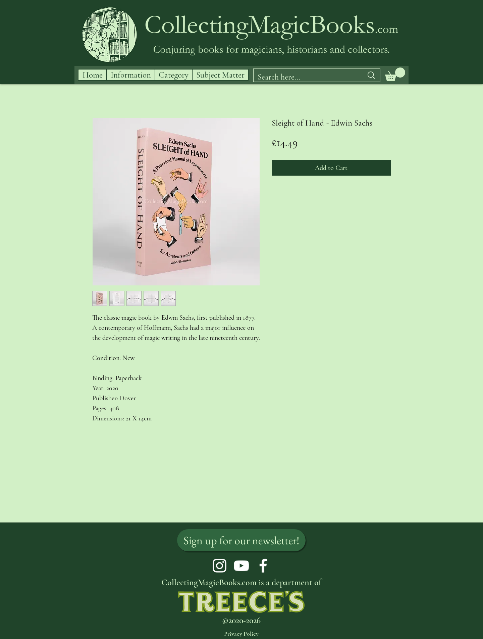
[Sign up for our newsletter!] (241, 540)
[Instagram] (219, 565)
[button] (395, 74)
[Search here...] (306, 77)
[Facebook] (263, 565)
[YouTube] (241, 565)
